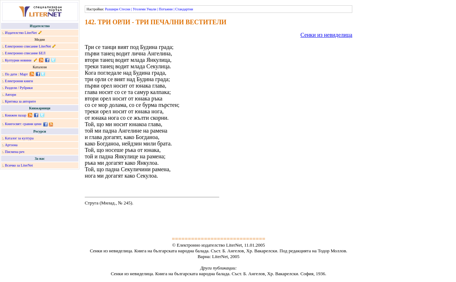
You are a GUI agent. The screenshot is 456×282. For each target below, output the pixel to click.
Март (24, 74)
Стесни (124, 9)
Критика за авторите (20, 101)
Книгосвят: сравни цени (23, 124)
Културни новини (18, 60)
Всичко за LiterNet (19, 165)
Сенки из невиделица (326, 35)
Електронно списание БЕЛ (25, 53)
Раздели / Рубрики (19, 88)
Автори (10, 95)
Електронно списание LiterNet (28, 46)
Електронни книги (19, 81)
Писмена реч (14, 152)
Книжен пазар (15, 115)
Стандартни (184, 9)
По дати (11, 74)
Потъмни (166, 9)
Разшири (111, 9)
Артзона (11, 145)
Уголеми (139, 9)
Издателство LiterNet (21, 33)
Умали (151, 9)
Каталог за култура (19, 138)
